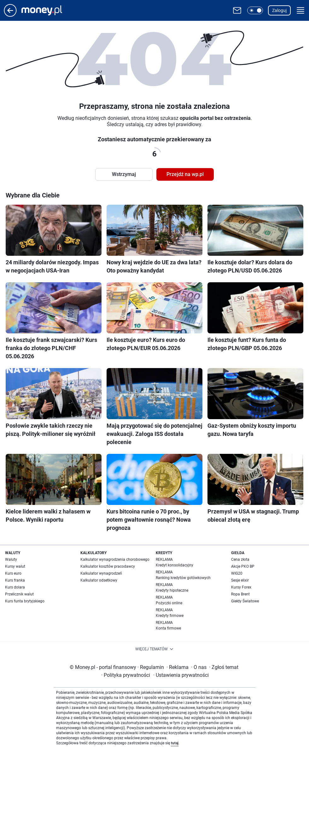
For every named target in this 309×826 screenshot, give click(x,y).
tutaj (174, 743)
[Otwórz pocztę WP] (237, 10)
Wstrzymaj (124, 174)
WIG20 (236, 573)
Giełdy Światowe (245, 601)
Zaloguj (279, 10)
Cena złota (240, 559)
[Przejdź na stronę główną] (10, 15)
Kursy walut (15, 566)
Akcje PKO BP (242, 566)
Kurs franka (15, 580)
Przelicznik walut (19, 594)
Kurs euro (13, 573)
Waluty (11, 559)
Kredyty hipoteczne (172, 590)
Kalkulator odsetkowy (98, 580)
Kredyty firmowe (170, 615)
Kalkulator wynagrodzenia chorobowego (114, 559)
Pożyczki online (169, 603)
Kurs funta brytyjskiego (24, 601)
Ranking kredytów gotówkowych (183, 578)
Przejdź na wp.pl (185, 174)
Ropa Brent (240, 594)
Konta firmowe (168, 628)
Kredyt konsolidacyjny (174, 565)
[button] (255, 10)
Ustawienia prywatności (181, 675)
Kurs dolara (15, 587)
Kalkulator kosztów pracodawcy (107, 566)
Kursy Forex (241, 587)
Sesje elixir (240, 580)
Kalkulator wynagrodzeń (101, 573)
